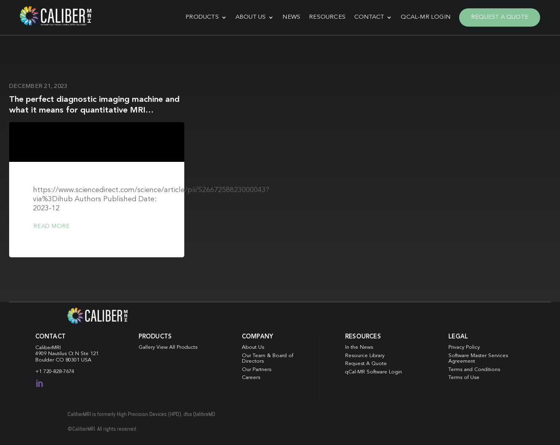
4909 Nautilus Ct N (58, 353)
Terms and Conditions (474, 369)
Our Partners (256, 369)
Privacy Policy (464, 347)
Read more (51, 226)
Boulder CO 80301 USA (63, 360)
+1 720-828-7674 (54, 371)
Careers (251, 377)
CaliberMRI (48, 347)
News (291, 17)
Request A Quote (499, 17)
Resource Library (364, 355)
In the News (359, 347)
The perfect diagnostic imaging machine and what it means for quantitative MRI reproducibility (94, 110)
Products (202, 17)
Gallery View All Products (168, 347)
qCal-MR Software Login (373, 372)
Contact (369, 17)
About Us (251, 17)
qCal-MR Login (425, 17)
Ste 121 (89, 353)
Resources (327, 17)
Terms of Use (463, 377)
